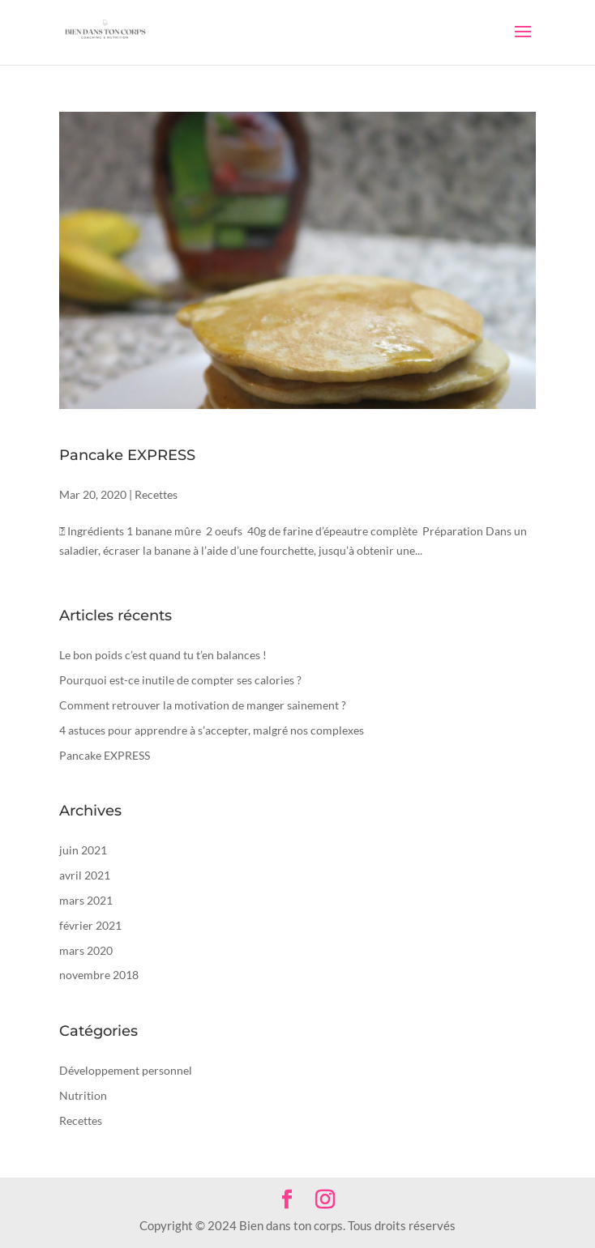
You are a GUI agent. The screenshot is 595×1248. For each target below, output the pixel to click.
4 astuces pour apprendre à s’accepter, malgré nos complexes (211, 730)
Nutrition (83, 1095)
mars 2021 (86, 900)
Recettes (156, 494)
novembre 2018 (99, 975)
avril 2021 (84, 875)
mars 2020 (86, 950)
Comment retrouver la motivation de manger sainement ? (202, 705)
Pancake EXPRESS (127, 455)
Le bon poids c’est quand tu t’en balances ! (163, 655)
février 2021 (90, 925)
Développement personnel (125, 1070)
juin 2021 (83, 850)
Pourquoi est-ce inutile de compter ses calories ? (180, 680)
